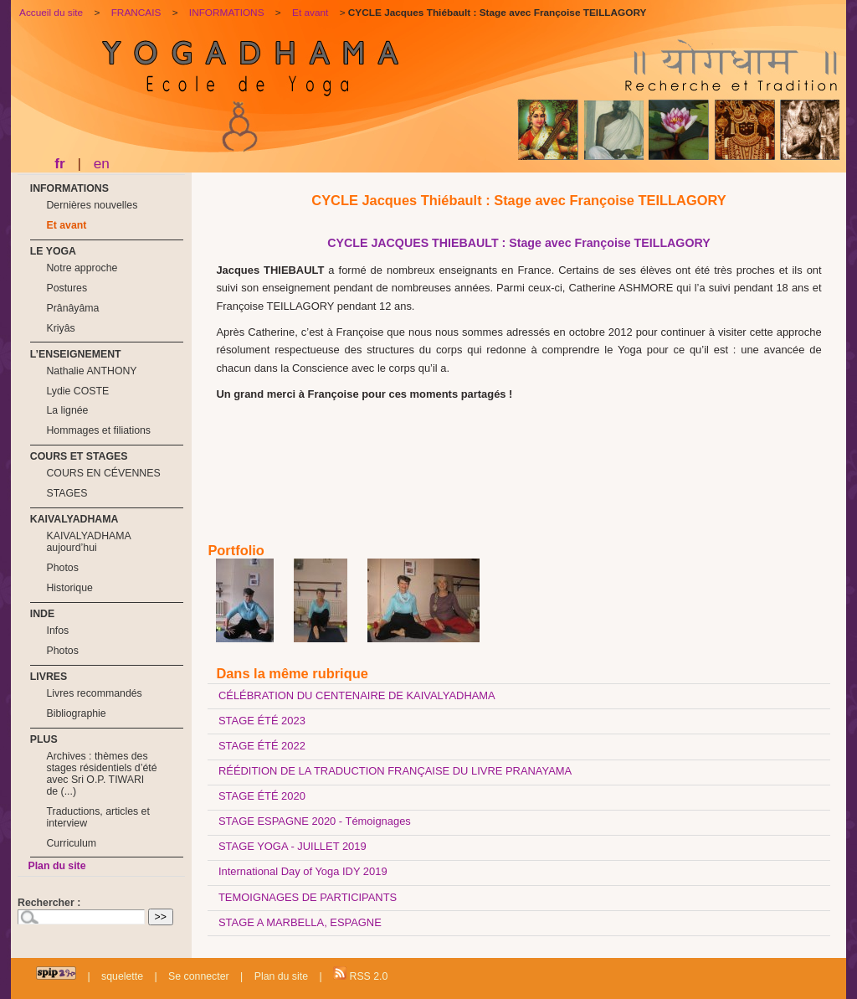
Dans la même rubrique (291, 673)
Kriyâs (60, 328)
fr (59, 163)
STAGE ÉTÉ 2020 (261, 796)
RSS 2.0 (360, 974)
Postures (66, 288)
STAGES (66, 493)
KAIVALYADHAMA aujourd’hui (88, 542)
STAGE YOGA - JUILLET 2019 (292, 846)
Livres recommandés (93, 693)
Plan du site (56, 866)
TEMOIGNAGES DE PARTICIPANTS (307, 897)
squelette (122, 976)
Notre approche (81, 268)
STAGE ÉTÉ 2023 (261, 720)
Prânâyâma (72, 308)
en (102, 163)
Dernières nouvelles (91, 205)
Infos (57, 630)
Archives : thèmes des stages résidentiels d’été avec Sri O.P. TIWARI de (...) (101, 773)
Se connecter (198, 976)
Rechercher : (49, 903)
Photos (62, 568)
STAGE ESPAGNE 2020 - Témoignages (314, 821)
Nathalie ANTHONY (91, 371)
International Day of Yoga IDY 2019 (302, 871)
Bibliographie (75, 713)
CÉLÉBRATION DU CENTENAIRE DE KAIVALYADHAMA (356, 695)
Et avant (66, 225)
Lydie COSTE (77, 391)
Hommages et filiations (98, 430)
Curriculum (71, 843)
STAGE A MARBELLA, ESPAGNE (300, 922)
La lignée (67, 410)
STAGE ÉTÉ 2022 (261, 745)
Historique (69, 588)
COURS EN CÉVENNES (103, 473)
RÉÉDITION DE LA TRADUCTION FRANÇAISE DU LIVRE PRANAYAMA (395, 771)
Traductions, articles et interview (97, 817)
